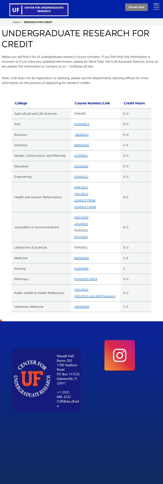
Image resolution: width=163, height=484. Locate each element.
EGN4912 (81, 177)
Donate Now (136, 7)
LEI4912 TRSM (85, 200)
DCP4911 (81, 156)
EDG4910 (81, 166)
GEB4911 (82, 135)
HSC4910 (81, 290)
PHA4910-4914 (85, 279)
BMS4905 (81, 145)
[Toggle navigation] (156, 6)
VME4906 (81, 307)
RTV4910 (81, 237)
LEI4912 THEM (85, 207)
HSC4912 (81, 194)
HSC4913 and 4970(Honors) (95, 296)
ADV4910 (81, 217)
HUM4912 (81, 124)
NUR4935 (81, 268)
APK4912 (81, 187)
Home (16, 22)
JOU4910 (81, 224)
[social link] (119, 355)
